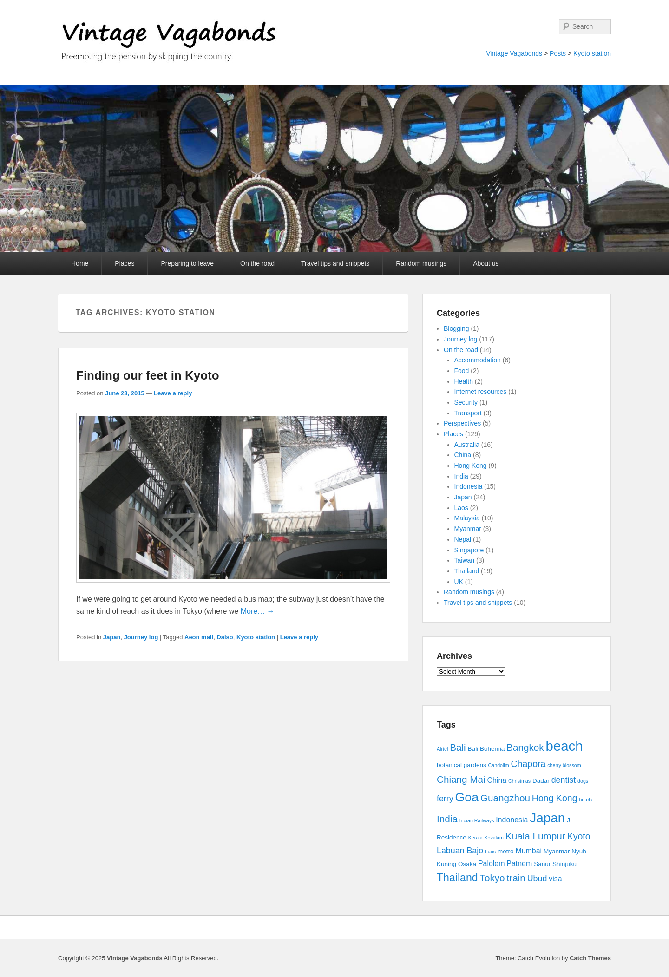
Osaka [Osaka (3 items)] (467, 863)
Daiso (224, 637)
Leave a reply (173, 393)
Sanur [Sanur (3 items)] (542, 863)
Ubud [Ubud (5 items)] (537, 878)
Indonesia (468, 486)
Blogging (456, 328)
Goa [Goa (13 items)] (467, 797)
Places (124, 263)
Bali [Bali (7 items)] (458, 747)
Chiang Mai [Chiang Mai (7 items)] (461, 779)
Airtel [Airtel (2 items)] (442, 749)
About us (485, 263)
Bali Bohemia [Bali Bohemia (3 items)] (486, 748)
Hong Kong (470, 465)
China (463, 455)
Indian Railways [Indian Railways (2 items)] (476, 820)
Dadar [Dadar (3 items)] (541, 780)
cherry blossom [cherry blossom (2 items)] (564, 765)
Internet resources (480, 391)
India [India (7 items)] (447, 818)
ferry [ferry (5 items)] (445, 798)
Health (463, 381)
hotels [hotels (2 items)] (585, 799)
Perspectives (462, 423)
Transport (468, 413)
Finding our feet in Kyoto (147, 375)
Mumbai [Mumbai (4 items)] (528, 851)
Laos (461, 507)
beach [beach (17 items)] (564, 746)
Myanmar (467, 528)
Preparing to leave (187, 263)
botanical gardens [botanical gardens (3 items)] (461, 764)
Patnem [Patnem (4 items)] (519, 863)
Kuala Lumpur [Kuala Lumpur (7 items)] (535, 836)
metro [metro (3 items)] (506, 851)
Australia (466, 444)
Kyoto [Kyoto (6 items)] (578, 836)
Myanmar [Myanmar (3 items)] (557, 851)
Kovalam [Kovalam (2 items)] (493, 837)
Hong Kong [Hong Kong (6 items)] (554, 798)
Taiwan (464, 560)
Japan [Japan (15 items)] (547, 818)
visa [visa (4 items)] (555, 879)
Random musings (421, 263)
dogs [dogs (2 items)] (582, 781)
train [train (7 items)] (516, 877)
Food (461, 370)
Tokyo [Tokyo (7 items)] (492, 877)
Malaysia (467, 518)
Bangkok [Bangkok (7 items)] (525, 747)
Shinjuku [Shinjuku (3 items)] (564, 863)
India (461, 476)
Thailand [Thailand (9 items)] (457, 878)
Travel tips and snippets (335, 263)
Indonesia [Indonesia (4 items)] (512, 820)
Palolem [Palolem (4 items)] (491, 863)
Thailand (466, 571)
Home (79, 263)
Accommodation (477, 360)
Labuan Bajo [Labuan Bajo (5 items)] (460, 850)
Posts (558, 53)
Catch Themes (590, 958)
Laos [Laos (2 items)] (490, 851)
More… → (258, 611)
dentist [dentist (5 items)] (563, 780)
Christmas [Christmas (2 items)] (519, 781)
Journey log (141, 637)
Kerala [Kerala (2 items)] (475, 837)
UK (458, 581)
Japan (112, 637)
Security (466, 402)
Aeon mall (198, 637)
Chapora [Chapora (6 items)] (528, 764)
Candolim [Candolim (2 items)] (498, 765)
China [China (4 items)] (497, 780)
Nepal (463, 539)
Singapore (469, 550)
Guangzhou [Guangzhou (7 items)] (505, 798)
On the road (257, 263)
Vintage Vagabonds (514, 53)
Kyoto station (592, 53)
